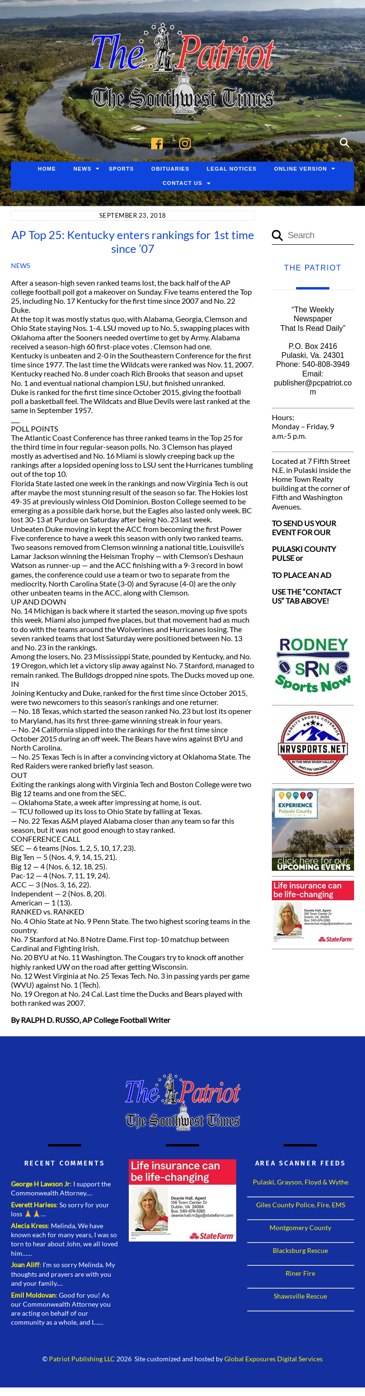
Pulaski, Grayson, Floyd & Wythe (300, 1183)
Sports (121, 170)
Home (47, 170)
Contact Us (182, 184)
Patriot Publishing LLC (82, 1360)
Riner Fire (300, 1274)
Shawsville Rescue (300, 1297)
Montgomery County (300, 1228)
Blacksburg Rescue (300, 1251)
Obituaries (170, 170)
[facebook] (159, 142)
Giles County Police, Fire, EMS (300, 1206)
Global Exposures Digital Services (273, 1360)
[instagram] (187, 142)
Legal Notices (232, 170)
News (82, 170)
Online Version (300, 170)
